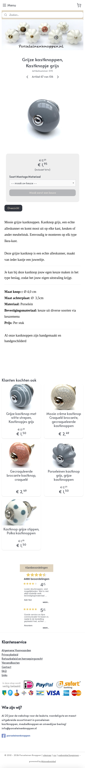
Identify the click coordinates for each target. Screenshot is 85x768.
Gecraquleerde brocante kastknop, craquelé (21, 475)
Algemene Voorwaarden (16, 650)
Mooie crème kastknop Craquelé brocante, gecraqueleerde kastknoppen (63, 419)
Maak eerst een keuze (42, 192)
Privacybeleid (10, 654)
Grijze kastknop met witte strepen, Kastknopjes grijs (21, 417)
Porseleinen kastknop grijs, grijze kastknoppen (64, 475)
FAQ (4, 671)
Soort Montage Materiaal (25, 176)
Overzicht (13, 208)
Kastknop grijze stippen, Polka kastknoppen (21, 531)
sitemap (47, 755)
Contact (6, 667)
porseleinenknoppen (16, 736)
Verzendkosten (11, 662)
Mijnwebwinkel (48, 761)
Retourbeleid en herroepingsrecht (22, 658)
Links (4, 675)
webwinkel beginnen (68, 755)
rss (54, 755)
